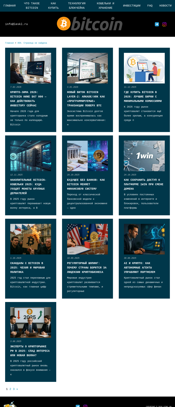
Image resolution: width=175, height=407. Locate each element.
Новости (165, 5)
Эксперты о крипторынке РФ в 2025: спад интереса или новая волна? (30, 351)
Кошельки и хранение (105, 6)
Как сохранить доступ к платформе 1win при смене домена (143, 185)
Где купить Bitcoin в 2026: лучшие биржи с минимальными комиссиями (143, 97)
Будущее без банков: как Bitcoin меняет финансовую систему (86, 185)
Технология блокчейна (76, 6)
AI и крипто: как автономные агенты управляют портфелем (139, 268)
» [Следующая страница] (17, 389)
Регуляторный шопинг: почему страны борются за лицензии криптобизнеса (86, 268)
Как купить (53, 6)
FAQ (150, 5)
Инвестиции (131, 5)
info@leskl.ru (16, 24)
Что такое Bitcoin (32, 6)
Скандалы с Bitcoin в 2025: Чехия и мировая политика (27, 268)
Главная (9, 5)
